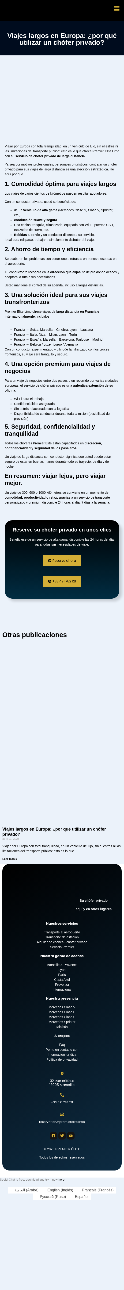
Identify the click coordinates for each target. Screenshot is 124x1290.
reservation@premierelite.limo (62, 1122)
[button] (117, 9)
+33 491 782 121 (62, 1102)
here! (61, 1179)
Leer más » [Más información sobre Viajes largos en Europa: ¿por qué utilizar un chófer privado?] (9, 859)
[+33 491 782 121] (62, 1095)
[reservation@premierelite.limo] (62, 1114)
